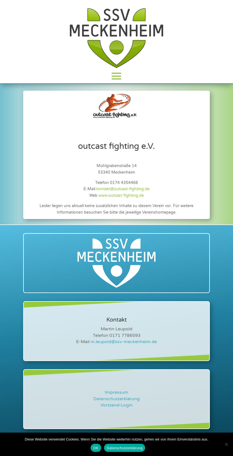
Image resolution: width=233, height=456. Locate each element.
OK (95, 448)
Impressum (116, 392)
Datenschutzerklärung (116, 399)
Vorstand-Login (116, 405)
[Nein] (226, 444)
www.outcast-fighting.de (121, 195)
